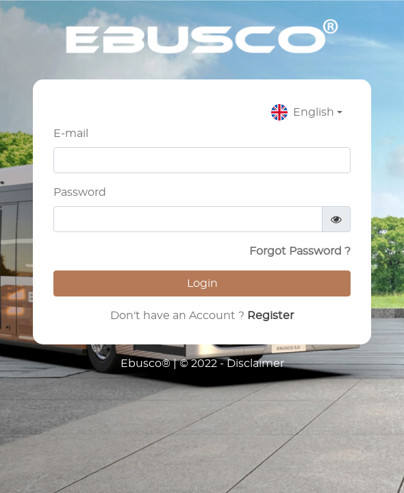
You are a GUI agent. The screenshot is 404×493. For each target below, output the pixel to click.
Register (269, 315)
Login (202, 283)
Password (79, 192)
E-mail (70, 133)
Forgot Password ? (300, 251)
